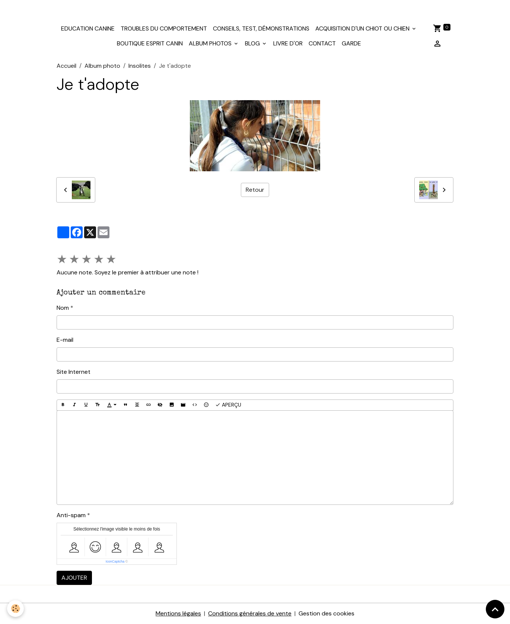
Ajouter (74, 578)
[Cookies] (15, 608)
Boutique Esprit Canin (150, 43)
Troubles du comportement (164, 28)
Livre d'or (288, 43)
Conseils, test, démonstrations (261, 28)
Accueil (66, 66)
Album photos (211, 43)
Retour (255, 190)
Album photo (102, 66)
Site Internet (73, 372)
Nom (63, 308)
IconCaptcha (115, 561)
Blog (253, 43)
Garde (351, 43)
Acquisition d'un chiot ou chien (363, 28)
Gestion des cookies (326, 613)
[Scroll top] (495, 609)
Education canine (88, 28)
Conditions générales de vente (249, 613)
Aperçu (228, 404)
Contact (322, 43)
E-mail (65, 340)
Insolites (139, 66)
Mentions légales (178, 613)
